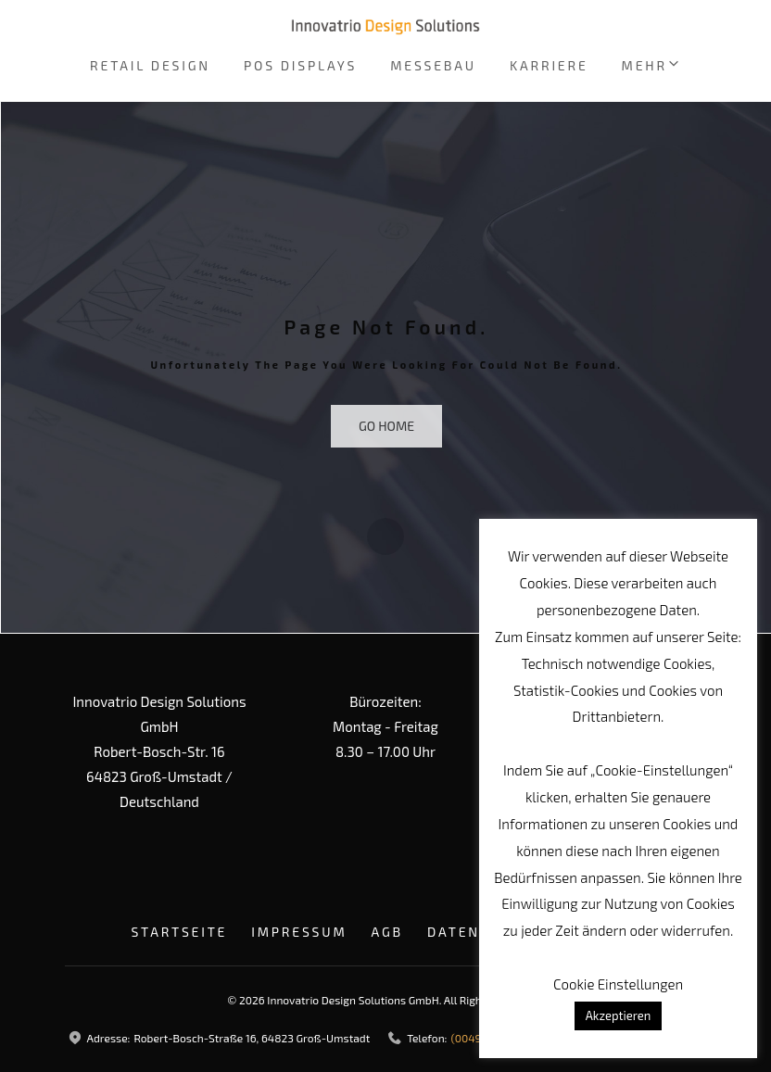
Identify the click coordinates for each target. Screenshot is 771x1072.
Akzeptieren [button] (618, 1015)
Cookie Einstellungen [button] (618, 984)
